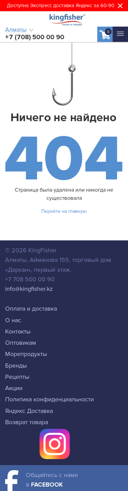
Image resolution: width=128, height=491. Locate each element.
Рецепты (17, 377)
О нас (13, 320)
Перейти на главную (64, 211)
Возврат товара (26, 422)
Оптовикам (20, 342)
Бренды (16, 365)
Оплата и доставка (31, 308)
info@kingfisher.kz (29, 289)
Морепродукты (26, 354)
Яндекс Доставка (29, 411)
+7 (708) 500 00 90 (34, 37)
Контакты (18, 331)
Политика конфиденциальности (49, 399)
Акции (14, 388)
